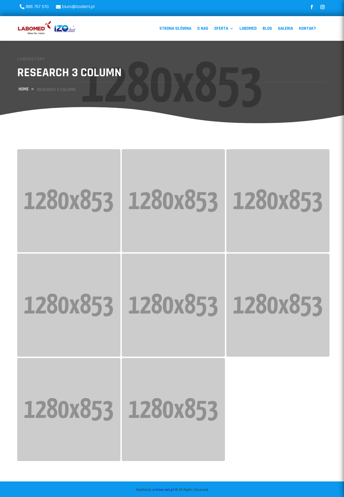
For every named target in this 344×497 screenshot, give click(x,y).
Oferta (221, 28)
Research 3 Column (56, 90)
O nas (202, 28)
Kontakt (307, 28)
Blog (267, 28)
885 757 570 (37, 6)
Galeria (285, 28)
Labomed (248, 28)
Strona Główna (175, 28)
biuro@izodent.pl (78, 6)
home (24, 89)
